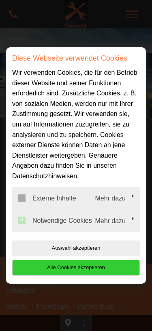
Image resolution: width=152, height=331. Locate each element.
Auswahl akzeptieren (76, 248)
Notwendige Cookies (55, 220)
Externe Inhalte (47, 198)
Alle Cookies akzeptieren (76, 267)
